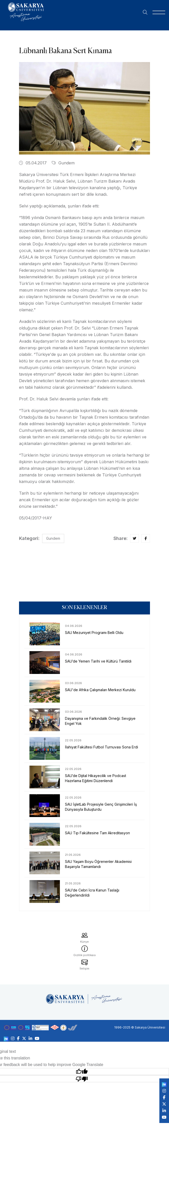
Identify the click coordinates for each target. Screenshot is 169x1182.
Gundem (63, 162)
